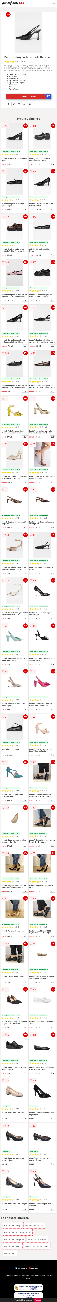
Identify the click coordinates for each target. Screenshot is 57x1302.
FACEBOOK (21, 1268)
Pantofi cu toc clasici (12, 1246)
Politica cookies (25, 1300)
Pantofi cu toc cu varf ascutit (37, 1246)
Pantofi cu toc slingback (14, 1239)
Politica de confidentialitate (33, 1275)
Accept (38, 1300)
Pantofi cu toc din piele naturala (17, 1232)
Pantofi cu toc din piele (34, 1225)
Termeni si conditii (12, 1275)
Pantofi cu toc (10, 1253)
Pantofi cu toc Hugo (12, 1225)
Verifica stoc (36, 96)
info (25, 164)
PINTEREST (34, 1268)
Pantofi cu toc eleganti (37, 1239)
